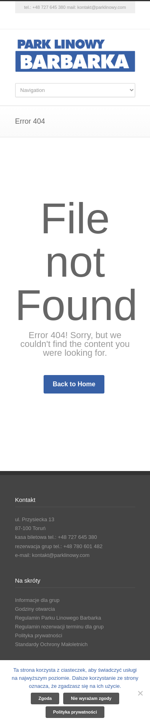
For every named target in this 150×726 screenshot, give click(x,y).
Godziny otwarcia (35, 609)
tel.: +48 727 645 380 (45, 7)
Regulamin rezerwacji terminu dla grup (59, 627)
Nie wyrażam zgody (91, 698)
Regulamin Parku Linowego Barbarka (58, 618)
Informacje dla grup (37, 600)
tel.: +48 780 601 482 (78, 546)
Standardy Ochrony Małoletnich (51, 644)
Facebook (59, 21)
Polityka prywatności (38, 635)
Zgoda (45, 698)
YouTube (91, 21)
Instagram (75, 21)
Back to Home (74, 384)
